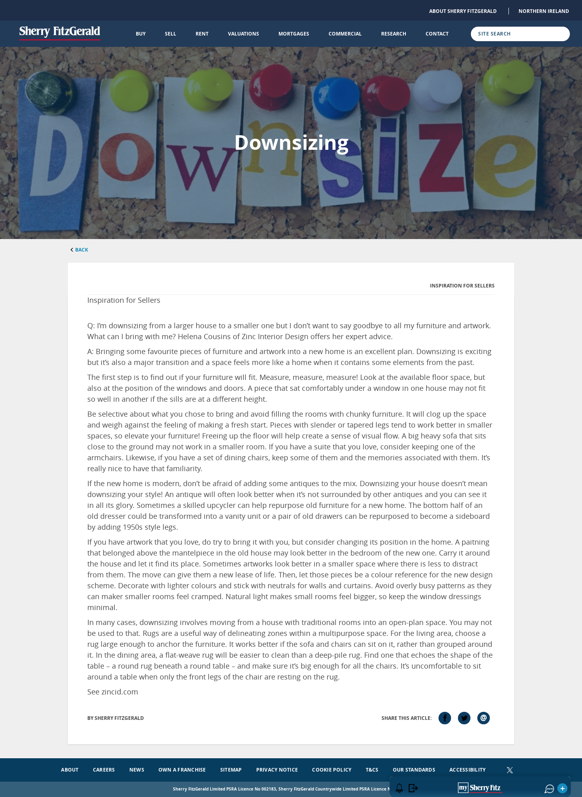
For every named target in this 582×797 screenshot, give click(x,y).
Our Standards (414, 769)
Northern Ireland (544, 11)
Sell (170, 33)
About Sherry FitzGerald (463, 11)
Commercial (345, 33)
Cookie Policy (331, 769)
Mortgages (293, 33)
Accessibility (467, 769)
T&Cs (372, 769)
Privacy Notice (277, 769)
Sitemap (231, 769)
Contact (437, 33)
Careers (104, 769)
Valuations (243, 33)
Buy (141, 33)
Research (393, 33)
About (69, 769)
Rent (202, 33)
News (136, 769)
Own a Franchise (182, 769)
